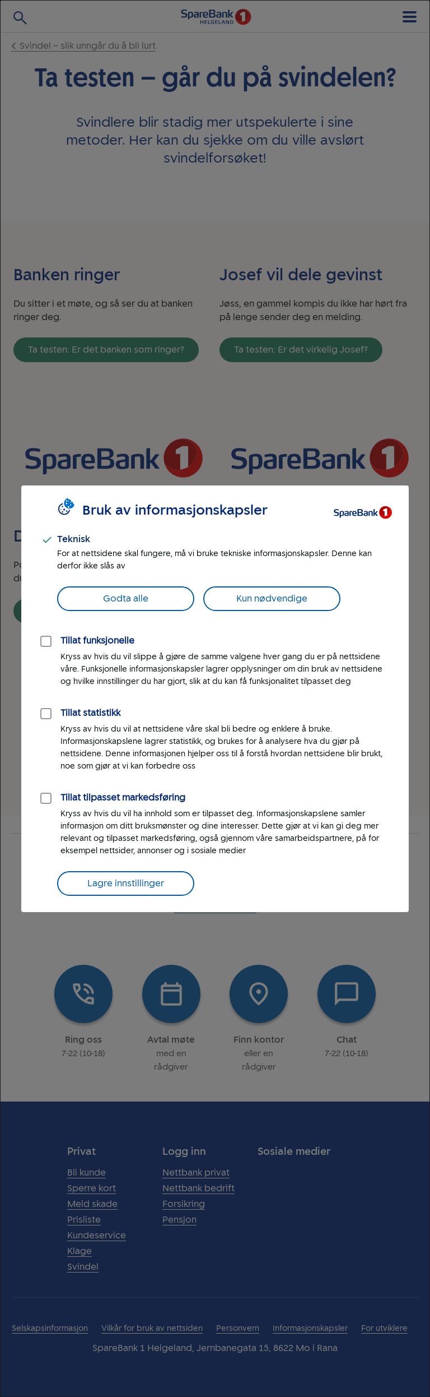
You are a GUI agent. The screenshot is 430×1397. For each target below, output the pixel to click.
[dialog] (215, 698)
